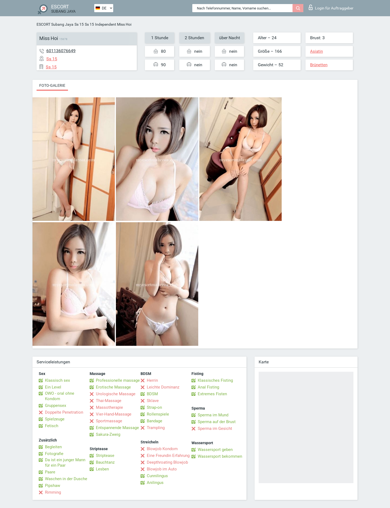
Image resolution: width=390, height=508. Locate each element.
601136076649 (61, 50)
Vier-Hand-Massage (113, 414)
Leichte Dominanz (163, 387)
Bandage (154, 421)
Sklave (153, 400)
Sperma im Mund (213, 415)
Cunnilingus (157, 475)
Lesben (102, 469)
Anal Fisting (208, 387)
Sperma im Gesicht (215, 428)
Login (331, 7)
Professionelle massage (118, 380)
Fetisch (51, 425)
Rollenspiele (158, 414)
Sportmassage (109, 421)
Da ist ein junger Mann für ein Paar (65, 462)
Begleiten (53, 446)
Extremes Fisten (212, 393)
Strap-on (154, 407)
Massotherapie (109, 407)
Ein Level (53, 387)
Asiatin (316, 51)
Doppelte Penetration (64, 412)
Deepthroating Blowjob (167, 462)
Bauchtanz (105, 462)
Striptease (105, 455)
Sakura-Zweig (108, 434)
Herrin (152, 380)
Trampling (156, 427)
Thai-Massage (108, 400)
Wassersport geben (215, 449)
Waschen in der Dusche (66, 478)
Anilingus (155, 482)
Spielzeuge (54, 419)
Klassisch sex (57, 380)
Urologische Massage (115, 393)
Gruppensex (55, 405)
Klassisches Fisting (215, 380)
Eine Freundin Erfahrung (168, 455)
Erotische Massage (113, 387)
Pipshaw (52, 485)
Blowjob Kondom (162, 448)
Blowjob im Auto (162, 469)
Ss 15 (79, 24)
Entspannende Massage (117, 427)
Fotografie (54, 453)
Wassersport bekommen (220, 456)
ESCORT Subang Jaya (55, 24)
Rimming (53, 492)
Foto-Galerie (52, 85)
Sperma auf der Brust (217, 421)
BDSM (152, 393)
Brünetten (318, 64)
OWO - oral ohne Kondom (59, 396)
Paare (50, 472)
